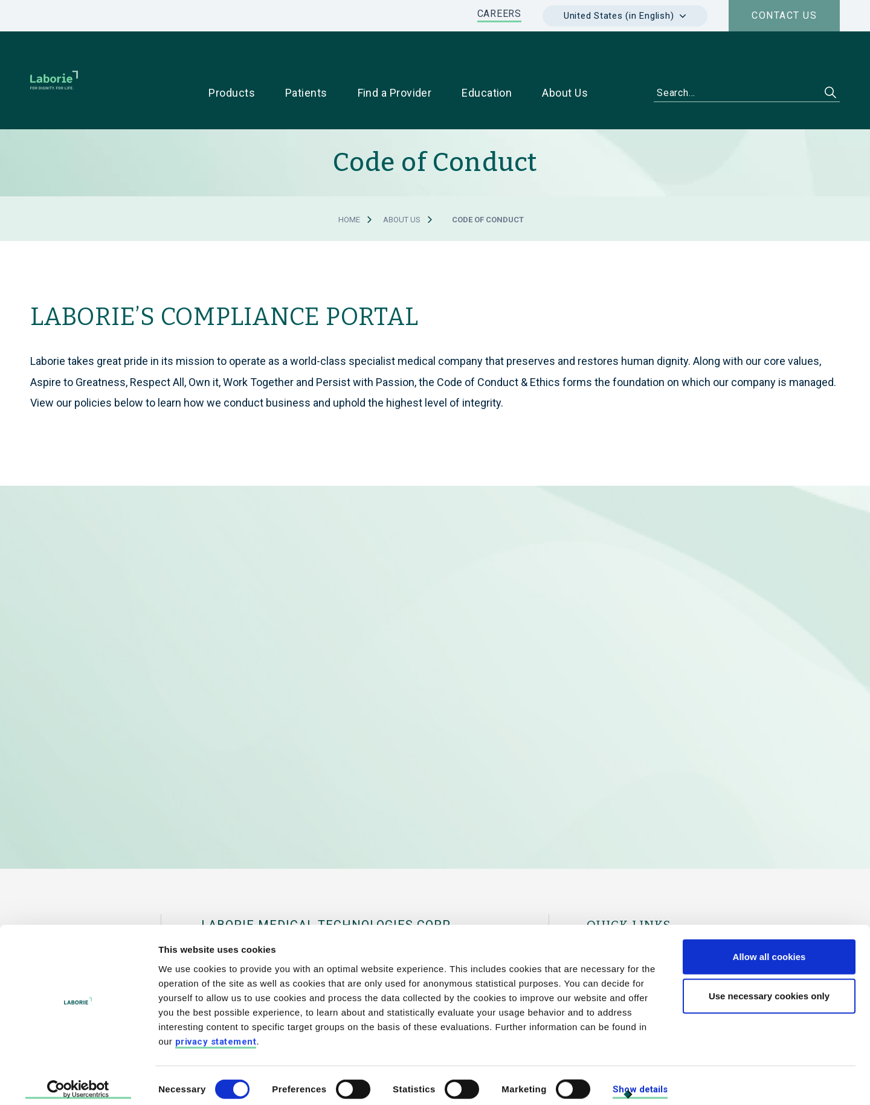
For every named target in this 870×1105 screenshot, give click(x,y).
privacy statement (216, 1032)
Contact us (784, 15)
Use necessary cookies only (769, 987)
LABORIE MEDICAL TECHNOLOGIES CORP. (326, 887)
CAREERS (499, 13)
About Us (401, 181)
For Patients (698, 914)
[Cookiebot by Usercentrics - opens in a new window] (78, 1081)
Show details (640, 1080)
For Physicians (618, 914)
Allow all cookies (769, 947)
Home (349, 181)
